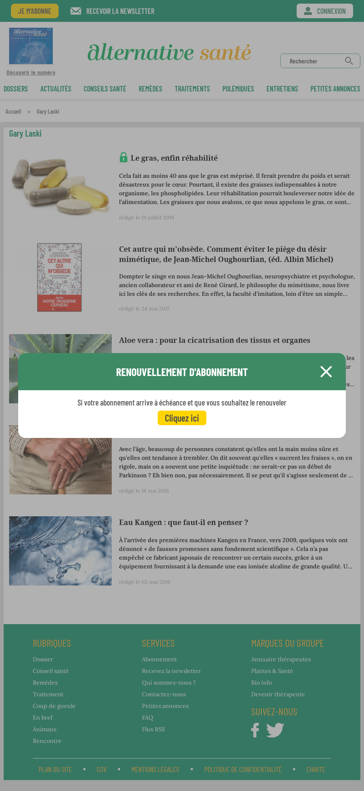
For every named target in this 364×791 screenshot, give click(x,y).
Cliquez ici (182, 417)
